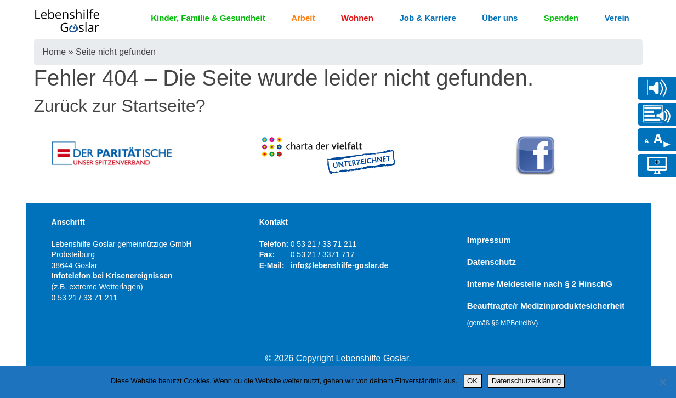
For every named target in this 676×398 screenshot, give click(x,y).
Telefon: (273, 244)
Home (54, 51)
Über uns (500, 17)
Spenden (561, 17)
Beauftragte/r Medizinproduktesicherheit (546, 314)
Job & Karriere (427, 17)
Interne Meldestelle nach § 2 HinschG (539, 283)
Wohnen (357, 17)
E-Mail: (272, 265)
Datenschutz (491, 261)
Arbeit (303, 17)
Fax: (267, 254)
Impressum (489, 240)
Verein (617, 17)
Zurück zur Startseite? (120, 106)
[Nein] (662, 382)
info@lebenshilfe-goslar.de (340, 265)
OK (472, 381)
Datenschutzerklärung (526, 381)
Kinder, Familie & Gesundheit (208, 17)
